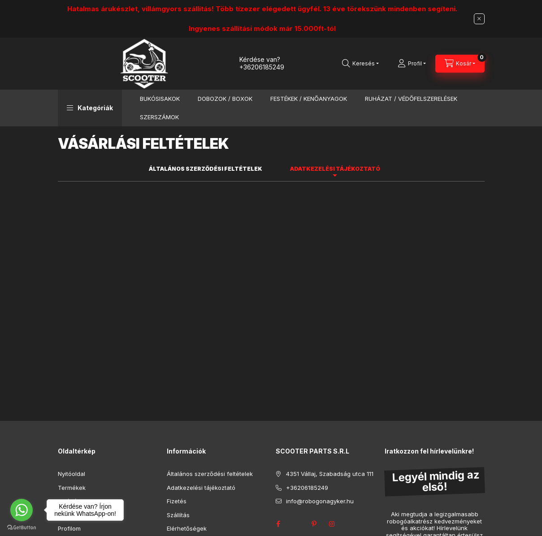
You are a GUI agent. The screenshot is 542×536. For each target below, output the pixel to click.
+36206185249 (261, 67)
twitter (296, 524)
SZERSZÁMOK (159, 117)
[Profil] (411, 64)
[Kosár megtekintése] (460, 64)
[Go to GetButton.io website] (21, 527)
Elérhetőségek (187, 528)
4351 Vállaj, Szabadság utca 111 (329, 473)
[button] (90, 108)
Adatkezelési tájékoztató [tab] (335, 168)
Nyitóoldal (71, 473)
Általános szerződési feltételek (210, 473)
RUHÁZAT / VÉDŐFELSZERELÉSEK (411, 98)
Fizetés (176, 501)
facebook (278, 524)
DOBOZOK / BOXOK (225, 98)
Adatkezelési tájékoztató (201, 487)
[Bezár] (479, 18)
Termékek (72, 487)
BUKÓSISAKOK (160, 98)
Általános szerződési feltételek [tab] (205, 168)
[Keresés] (360, 64)
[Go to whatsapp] (21, 510)
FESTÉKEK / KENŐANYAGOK (308, 98)
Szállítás (178, 515)
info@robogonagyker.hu (320, 501)
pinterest (314, 524)
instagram (332, 524)
